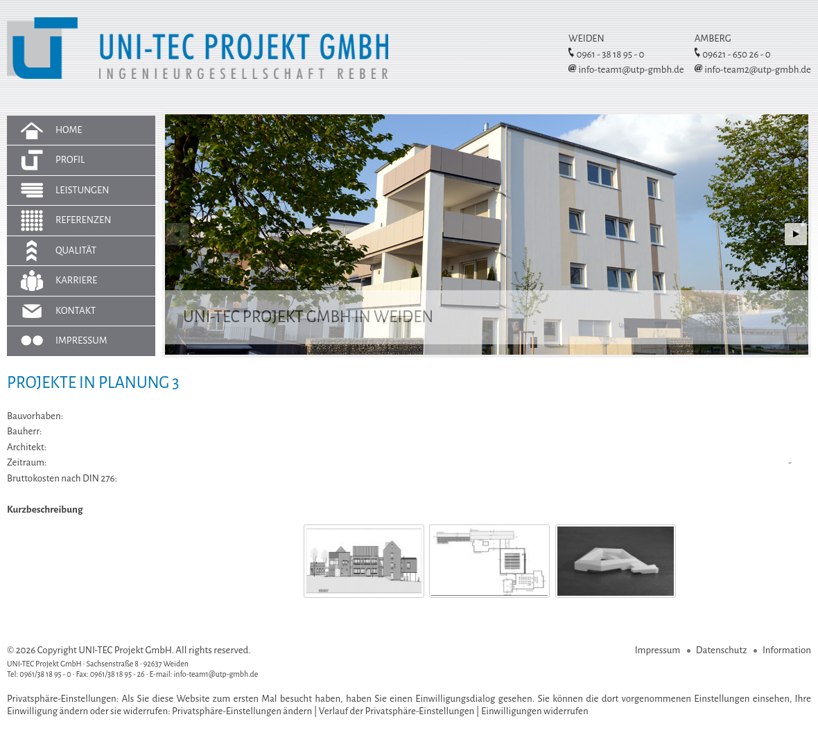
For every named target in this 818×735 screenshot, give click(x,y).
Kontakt (75, 310)
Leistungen (82, 190)
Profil (70, 159)
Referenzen (83, 220)
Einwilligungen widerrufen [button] (535, 711)
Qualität (75, 250)
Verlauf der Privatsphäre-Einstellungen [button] (397, 711)
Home (68, 130)
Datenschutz (721, 650)
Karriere (76, 280)
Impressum (81, 340)
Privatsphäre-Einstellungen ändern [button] (242, 711)
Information (787, 650)
